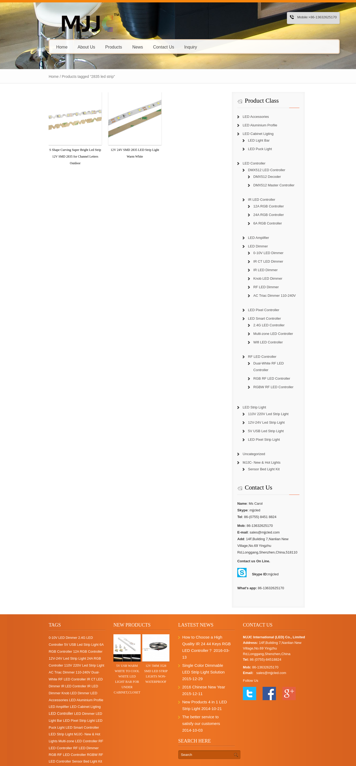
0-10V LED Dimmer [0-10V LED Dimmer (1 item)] (45, 631)
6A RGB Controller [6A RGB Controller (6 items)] (75, 638)
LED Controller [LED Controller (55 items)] (67, 693)
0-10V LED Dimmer (275, 253)
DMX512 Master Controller (280, 185)
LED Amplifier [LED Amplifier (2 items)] (68, 686)
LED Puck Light (267, 149)
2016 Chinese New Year (202, 667)
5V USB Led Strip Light (273, 424)
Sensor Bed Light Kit (271, 462)
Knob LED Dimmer (274, 278)
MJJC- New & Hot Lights (268, 456)
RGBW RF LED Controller (280, 380)
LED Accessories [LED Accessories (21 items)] (73, 679)
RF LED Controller (269, 357)
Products (97, 47)
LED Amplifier (265, 238)
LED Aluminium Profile (267, 125)
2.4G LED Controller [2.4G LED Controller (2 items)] (75, 631)
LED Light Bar (265, 140)
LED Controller (261, 163)
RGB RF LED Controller (278, 372)
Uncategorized (261, 447)
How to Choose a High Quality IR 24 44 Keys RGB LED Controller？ (208, 637)
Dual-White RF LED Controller (283, 363)
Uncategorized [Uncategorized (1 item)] (72, 741)
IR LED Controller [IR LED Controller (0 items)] (55, 672)
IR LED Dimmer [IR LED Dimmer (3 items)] (81, 672)
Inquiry (172, 47)
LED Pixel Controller (270, 310)
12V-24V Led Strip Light (273, 416)
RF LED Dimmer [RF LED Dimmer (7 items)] (67, 727)
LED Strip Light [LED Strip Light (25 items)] (59, 713)
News (119, 47)
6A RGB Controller (274, 223)
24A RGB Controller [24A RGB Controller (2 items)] (54, 652)
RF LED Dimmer (273, 287)
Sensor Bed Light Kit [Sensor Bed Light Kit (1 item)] (46, 741)
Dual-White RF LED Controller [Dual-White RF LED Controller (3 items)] (53, 665)
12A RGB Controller (275, 206)
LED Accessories (263, 117)
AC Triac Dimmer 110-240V (281, 296)
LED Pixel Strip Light (271, 433)
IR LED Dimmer (272, 270)
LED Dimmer (265, 246)
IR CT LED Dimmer (275, 261)
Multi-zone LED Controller (280, 334)
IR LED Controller (268, 200)
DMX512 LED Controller (273, 170)
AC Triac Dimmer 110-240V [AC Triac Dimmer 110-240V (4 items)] (68, 659)
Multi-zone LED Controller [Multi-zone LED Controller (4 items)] (66, 720)
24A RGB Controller (275, 215)
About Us (68, 47)
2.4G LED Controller (275, 325)
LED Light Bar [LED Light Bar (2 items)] (54, 700)
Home (44, 47)
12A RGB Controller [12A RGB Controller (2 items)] (45, 645)
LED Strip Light (261, 401)
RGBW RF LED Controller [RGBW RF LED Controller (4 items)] (74, 734)
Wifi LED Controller (275, 342)
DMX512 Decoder (274, 177)
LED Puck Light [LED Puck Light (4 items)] (50, 707)
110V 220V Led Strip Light (275, 407)
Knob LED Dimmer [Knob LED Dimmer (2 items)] (44, 679)
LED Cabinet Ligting (265, 134)
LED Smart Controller (271, 318)
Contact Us (145, 47)
